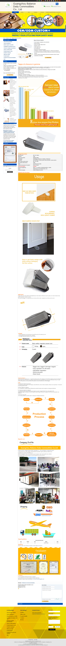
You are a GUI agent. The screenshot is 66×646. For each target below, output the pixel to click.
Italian (47, 0)
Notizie (22, 12)
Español (55, 0)
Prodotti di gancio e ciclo (8, 51)
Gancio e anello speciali (8, 49)
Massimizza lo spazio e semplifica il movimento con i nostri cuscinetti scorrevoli (9, 132)
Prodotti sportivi (10, 630)
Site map (22, 619)
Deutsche (43, 0)
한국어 (53, 0)
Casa (9, 12)
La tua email (50, 613)
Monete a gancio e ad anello (8, 44)
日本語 (51, 0)
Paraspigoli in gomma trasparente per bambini (13, 93)
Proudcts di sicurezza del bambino (10, 57)
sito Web (35, 639)
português (57, 0)
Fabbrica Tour (22, 614)
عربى (39, 0)
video (29, 12)
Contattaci (35, 12)
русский (45, 0)
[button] (64, 25)
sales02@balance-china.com (56, 6)
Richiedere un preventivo (56, 12)
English (37, 0)
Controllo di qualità (49, 12)
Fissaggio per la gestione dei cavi (9, 46)
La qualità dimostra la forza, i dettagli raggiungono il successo (53, 618)
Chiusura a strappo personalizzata (10, 621)
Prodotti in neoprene (7, 52)
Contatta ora (10, 74)
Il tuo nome (50, 610)
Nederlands (49, 0)
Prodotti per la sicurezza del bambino (28, 582)
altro (4, 59)
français (41, 0)
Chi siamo (42, 12)
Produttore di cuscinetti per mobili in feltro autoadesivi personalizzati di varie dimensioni (13, 122)
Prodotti (15, 12)
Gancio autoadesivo (7, 43)
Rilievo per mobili (7, 54)
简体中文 (59, 0)
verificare (50, 625)
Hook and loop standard (8, 41)
